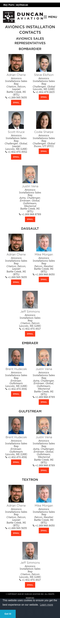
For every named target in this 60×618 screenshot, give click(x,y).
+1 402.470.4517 (30, 328)
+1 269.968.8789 (30, 214)
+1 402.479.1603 (44, 92)
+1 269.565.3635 (16, 97)
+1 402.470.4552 (16, 151)
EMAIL (16, 102)
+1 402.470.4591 (16, 389)
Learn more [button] (46, 604)
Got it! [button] (7, 614)
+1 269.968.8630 (44, 274)
